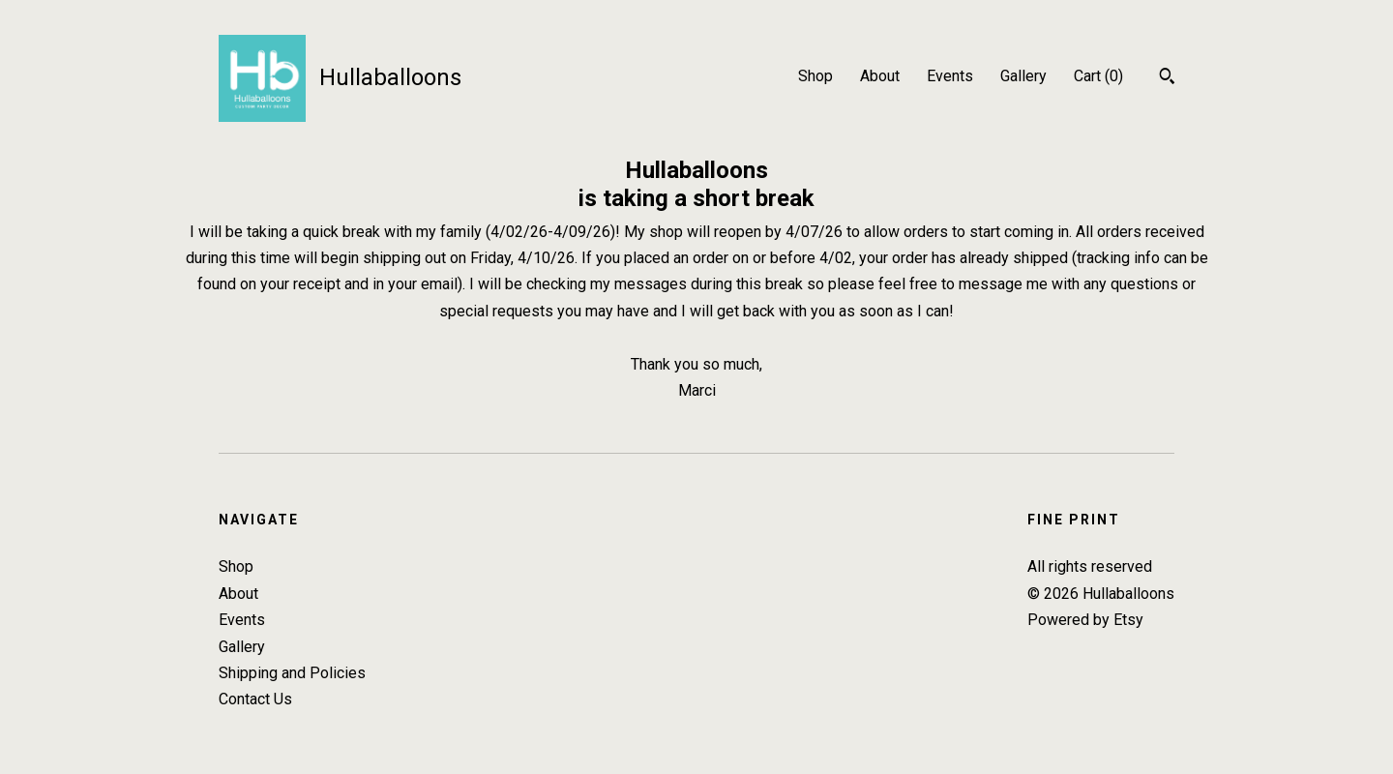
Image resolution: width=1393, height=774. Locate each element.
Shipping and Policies (292, 673)
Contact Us (255, 699)
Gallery (1023, 76)
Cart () (1098, 76)
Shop (815, 76)
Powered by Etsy (1085, 619)
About (880, 76)
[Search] (1167, 78)
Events (950, 76)
